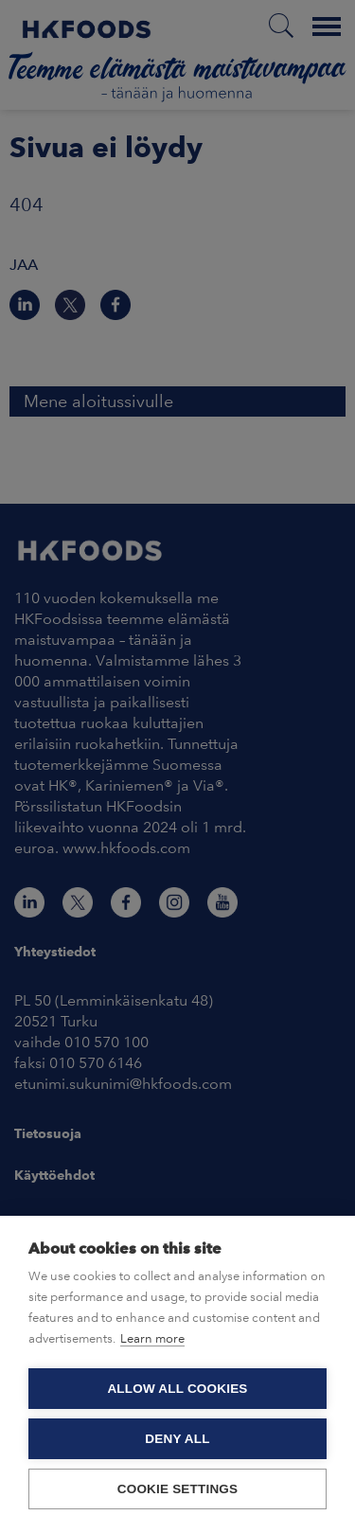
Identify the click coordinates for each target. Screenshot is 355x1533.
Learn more (152, 1338)
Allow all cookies (177, 1388)
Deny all (177, 1439)
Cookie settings (178, 1489)
